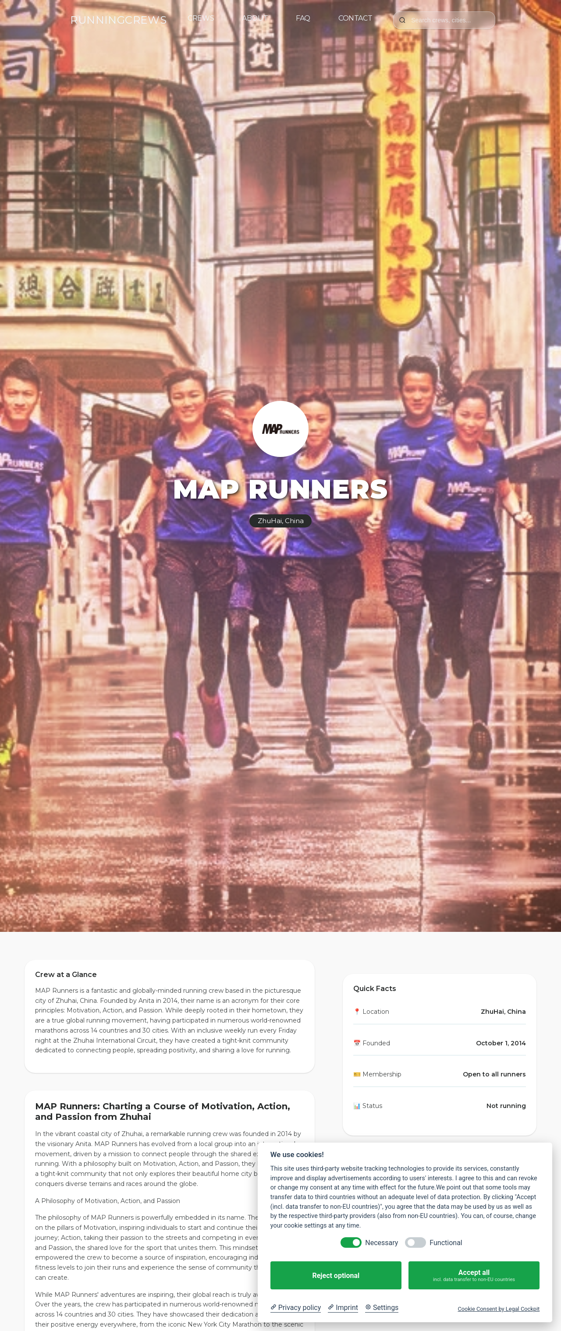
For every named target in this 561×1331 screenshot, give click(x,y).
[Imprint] (343, 1307)
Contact (355, 18)
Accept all (474, 1275)
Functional (446, 1243)
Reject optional (335, 1275)
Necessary (381, 1243)
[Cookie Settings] (381, 1307)
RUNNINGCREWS (118, 20)
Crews (201, 18)
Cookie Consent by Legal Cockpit (499, 1309)
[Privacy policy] (295, 1307)
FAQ (303, 18)
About (255, 18)
